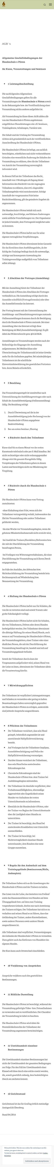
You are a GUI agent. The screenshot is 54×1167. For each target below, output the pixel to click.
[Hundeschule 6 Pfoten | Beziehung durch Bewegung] (3, 4)
